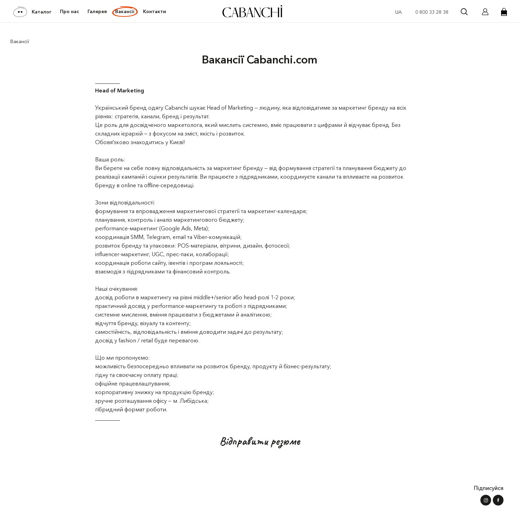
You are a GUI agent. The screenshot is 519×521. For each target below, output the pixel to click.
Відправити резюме (260, 441)
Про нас (69, 11)
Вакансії (125, 11)
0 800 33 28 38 (431, 12)
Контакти (155, 11)
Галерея (97, 11)
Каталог (32, 12)
